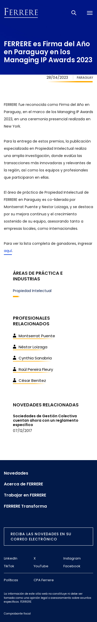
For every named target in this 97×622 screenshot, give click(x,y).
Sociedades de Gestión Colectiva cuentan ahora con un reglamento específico (45, 420)
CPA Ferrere (44, 580)
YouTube (41, 566)
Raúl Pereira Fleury (33, 369)
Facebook (71, 566)
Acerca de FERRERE (23, 484)
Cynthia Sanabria (32, 358)
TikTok (9, 566)
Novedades (16, 473)
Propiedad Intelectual (32, 290)
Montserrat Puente (34, 335)
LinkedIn (10, 558)
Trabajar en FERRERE (25, 495)
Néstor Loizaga (30, 347)
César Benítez (29, 380)
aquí (8, 250)
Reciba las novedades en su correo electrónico (41, 536)
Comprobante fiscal (17, 614)
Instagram (72, 558)
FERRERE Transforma (25, 506)
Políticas (11, 580)
